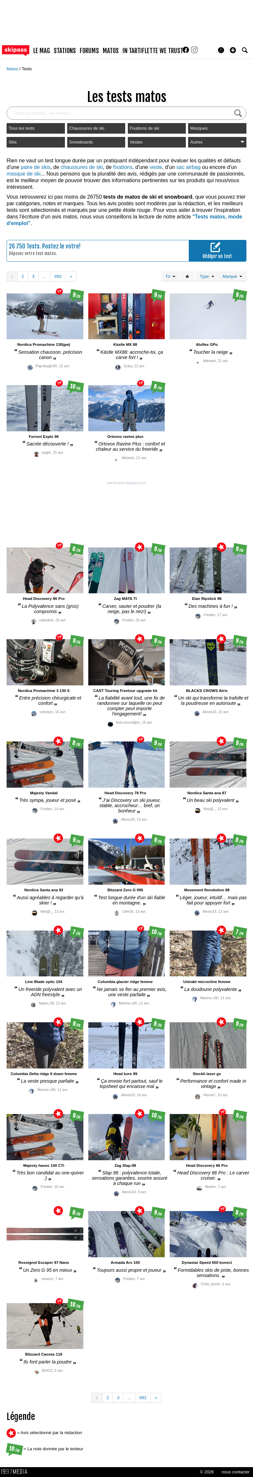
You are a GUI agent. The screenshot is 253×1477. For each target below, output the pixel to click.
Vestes (136, 142)
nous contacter (236, 1471)
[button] (233, 50)
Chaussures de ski (86, 128)
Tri (170, 276)
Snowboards (81, 142)
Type (207, 276)
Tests (27, 68)
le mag (41, 51)
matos (111, 51)
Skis (13, 142)
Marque (232, 276)
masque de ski (24, 174)
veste (156, 167)
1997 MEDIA (16, 1471)
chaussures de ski (82, 167)
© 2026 (207, 1471)
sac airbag (188, 167)
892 (58, 276)
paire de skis (35, 167)
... (44, 276)
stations (65, 51)
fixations (122, 167)
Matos (13, 68)
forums (89, 51)
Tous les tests (22, 128)
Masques (199, 128)
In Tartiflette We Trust (153, 51)
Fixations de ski (144, 128)
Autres (217, 142)
